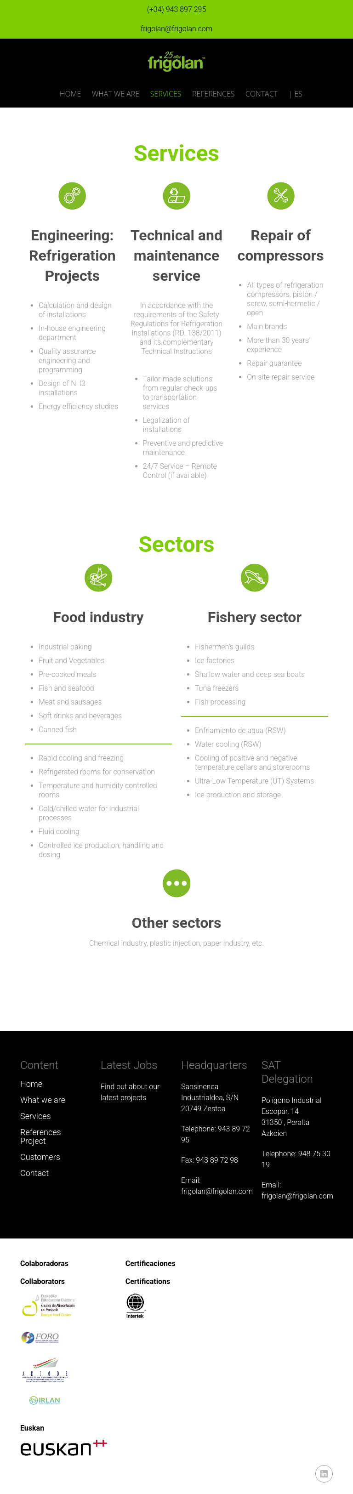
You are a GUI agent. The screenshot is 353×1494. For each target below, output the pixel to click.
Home (70, 94)
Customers (40, 1157)
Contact (261, 94)
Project (33, 1141)
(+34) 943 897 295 (176, 9)
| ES (295, 94)
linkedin (324, 1474)
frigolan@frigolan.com (176, 28)
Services (166, 94)
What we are (115, 94)
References (213, 94)
